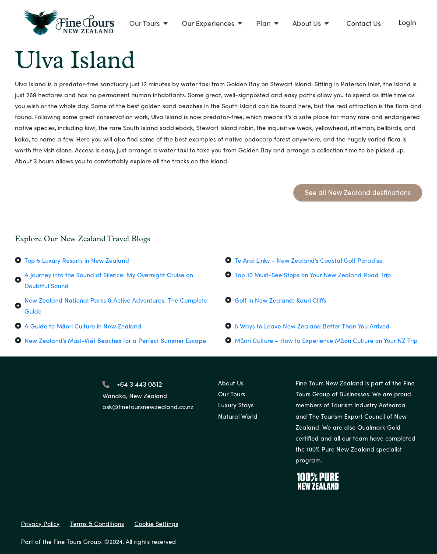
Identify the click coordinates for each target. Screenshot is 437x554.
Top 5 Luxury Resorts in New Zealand (77, 260)
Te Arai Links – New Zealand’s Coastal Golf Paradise (309, 260)
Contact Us (363, 23)
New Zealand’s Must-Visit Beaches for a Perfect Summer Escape (115, 340)
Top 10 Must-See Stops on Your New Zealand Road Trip (313, 274)
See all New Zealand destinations (358, 192)
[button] (148, 23)
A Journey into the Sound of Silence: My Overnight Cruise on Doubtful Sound (109, 280)
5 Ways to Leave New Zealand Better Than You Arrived (312, 325)
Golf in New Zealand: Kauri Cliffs (280, 300)
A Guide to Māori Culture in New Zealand (83, 325)
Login (407, 22)
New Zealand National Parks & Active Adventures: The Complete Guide (116, 305)
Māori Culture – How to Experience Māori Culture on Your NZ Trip (326, 340)
